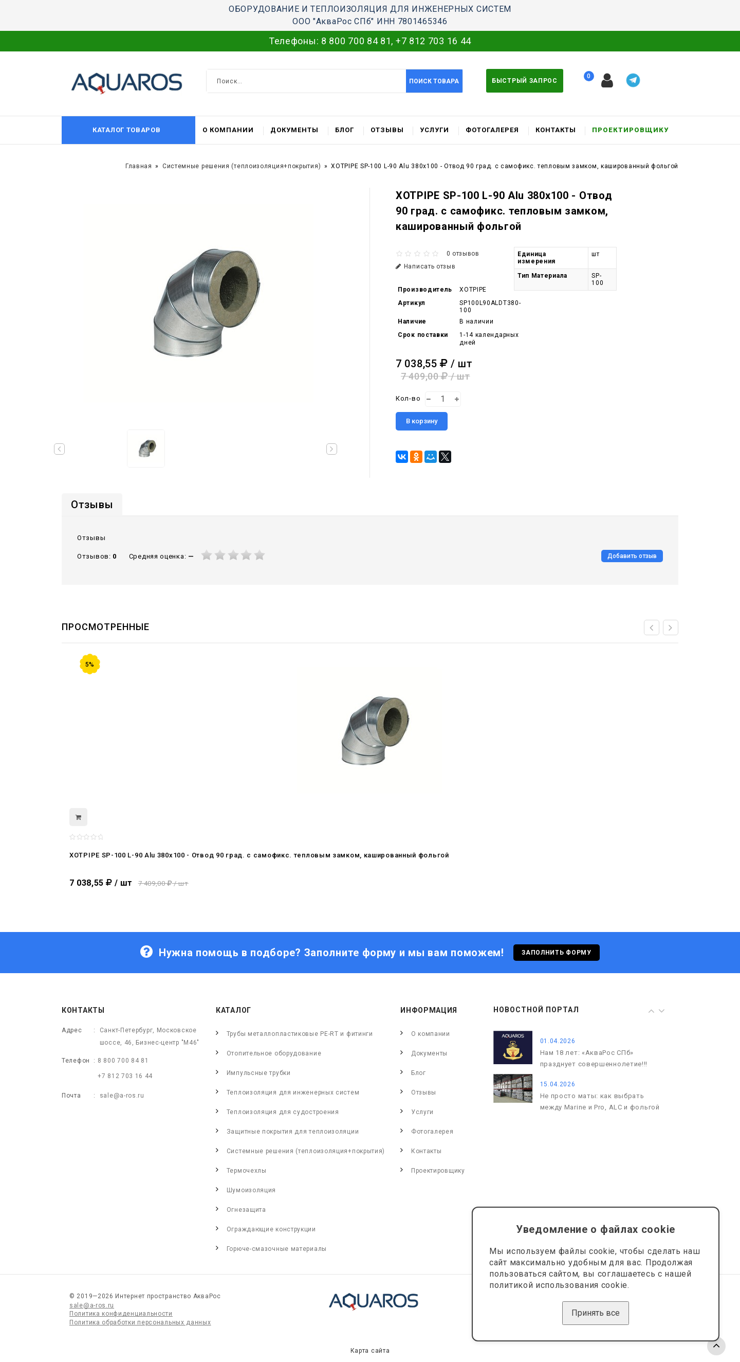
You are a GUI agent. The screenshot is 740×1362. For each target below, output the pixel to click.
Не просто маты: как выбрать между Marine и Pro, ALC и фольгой (600, 1101)
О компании (228, 130)
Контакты (555, 130)
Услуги (434, 130)
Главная (138, 166)
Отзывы (387, 130)
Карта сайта (370, 1350)
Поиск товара (434, 81)
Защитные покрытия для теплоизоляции (293, 1131)
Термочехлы (247, 1170)
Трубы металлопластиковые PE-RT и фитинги (300, 1033)
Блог (344, 130)
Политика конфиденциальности (121, 1313)
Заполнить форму (556, 952)
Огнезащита (246, 1209)
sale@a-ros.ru (122, 1095)
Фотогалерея (492, 130)
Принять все (595, 1313)
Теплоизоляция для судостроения (283, 1112)
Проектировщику (630, 130)
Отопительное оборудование (274, 1053)
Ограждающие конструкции (271, 1229)
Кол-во (408, 398)
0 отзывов (463, 253)
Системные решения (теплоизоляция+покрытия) (241, 166)
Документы (294, 130)
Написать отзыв (426, 266)
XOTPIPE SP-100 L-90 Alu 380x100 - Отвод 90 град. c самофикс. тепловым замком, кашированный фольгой (259, 855)
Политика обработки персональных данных (140, 1322)
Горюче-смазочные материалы (277, 1248)
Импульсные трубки (259, 1073)
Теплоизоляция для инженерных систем (293, 1092)
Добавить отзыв (632, 556)
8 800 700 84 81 (356, 40)
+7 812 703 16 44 (433, 40)
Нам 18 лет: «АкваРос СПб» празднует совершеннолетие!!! (594, 1058)
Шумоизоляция (251, 1190)
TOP (716, 1346)
